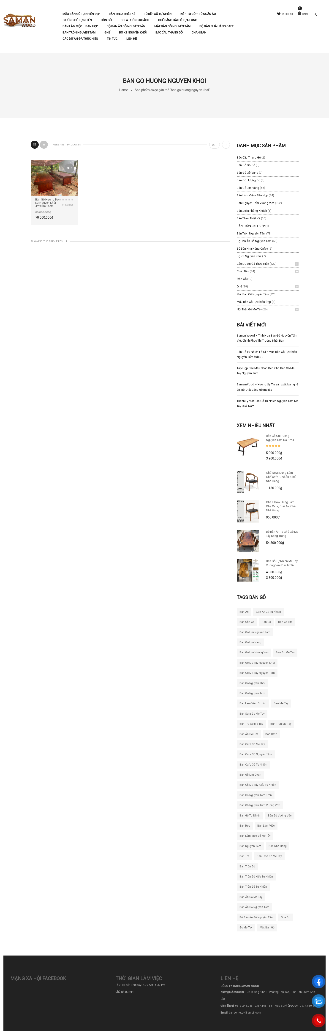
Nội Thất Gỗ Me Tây (249, 309)
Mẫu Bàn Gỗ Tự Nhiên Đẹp (254, 302)
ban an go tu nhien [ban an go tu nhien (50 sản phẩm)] (268, 611)
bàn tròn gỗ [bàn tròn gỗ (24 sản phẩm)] (247, 866)
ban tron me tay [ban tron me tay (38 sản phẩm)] (280, 723)
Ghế (239, 286)
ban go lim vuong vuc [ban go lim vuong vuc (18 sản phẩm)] (254, 652)
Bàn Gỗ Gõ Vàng (247, 172)
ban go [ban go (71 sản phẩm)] (266, 622)
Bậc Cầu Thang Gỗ (249, 157)
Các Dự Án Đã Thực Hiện (253, 263)
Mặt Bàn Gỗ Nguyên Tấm (253, 294)
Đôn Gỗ (242, 279)
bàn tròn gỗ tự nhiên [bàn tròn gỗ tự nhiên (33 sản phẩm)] (253, 886)
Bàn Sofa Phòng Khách (252, 210)
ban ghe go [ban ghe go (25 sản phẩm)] (246, 622)
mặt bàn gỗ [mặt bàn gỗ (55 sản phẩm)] (267, 927)
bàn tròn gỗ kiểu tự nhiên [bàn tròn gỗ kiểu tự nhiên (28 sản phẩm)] (256, 876)
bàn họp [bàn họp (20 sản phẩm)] (244, 825)
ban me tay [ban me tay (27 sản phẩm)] (281, 703)
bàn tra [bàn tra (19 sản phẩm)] (244, 856)
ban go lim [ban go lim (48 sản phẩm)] (285, 622)
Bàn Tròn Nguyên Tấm (251, 233)
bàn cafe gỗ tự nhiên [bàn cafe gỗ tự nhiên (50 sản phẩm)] (253, 764)
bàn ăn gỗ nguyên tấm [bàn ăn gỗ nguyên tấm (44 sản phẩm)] (254, 907)
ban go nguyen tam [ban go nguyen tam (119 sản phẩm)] (252, 693)
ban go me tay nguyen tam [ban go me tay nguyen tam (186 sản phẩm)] (257, 672)
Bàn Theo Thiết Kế (248, 218)
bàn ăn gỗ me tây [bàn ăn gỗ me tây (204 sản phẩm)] (250, 897)
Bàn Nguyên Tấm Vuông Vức (255, 203)
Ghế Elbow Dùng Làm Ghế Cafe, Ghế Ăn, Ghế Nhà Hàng (281, 506)
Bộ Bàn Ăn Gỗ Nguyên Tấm (254, 241)
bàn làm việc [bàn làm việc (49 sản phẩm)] (266, 825)
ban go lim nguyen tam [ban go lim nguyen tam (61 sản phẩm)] (254, 632)
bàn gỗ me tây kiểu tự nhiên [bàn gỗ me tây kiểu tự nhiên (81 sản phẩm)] (257, 784)
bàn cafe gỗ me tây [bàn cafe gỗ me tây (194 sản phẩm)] (252, 744)
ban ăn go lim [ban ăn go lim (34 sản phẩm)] (248, 734)
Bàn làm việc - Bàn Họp (252, 195)
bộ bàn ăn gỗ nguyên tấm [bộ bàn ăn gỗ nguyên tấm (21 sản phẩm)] (256, 917)
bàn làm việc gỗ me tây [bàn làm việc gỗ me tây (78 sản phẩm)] (255, 835)
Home (123, 90)
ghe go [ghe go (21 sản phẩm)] (285, 917)
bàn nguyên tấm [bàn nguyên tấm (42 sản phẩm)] (250, 846)
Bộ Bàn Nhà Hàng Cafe (251, 248)
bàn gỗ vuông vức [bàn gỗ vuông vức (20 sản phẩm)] (280, 815)
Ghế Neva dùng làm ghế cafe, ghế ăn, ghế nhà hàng (281, 477)
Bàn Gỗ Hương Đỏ (248, 180)
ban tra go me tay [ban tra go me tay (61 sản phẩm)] (251, 723)
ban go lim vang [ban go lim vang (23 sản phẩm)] (250, 642)
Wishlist (285, 14)
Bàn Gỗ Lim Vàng (248, 187)
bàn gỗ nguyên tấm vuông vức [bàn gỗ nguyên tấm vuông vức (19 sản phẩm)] (259, 805)
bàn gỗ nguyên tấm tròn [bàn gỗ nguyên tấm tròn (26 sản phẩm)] (255, 795)
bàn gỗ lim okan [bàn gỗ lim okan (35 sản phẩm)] (250, 774)
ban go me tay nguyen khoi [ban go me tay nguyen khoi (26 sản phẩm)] (257, 662)
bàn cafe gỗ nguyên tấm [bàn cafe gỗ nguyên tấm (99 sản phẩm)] (255, 754)
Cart (303, 14)
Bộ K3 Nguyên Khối (249, 256)
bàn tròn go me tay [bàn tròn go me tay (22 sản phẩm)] (269, 856)
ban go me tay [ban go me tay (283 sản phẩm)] (285, 652)
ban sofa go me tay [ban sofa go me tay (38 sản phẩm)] (252, 713)
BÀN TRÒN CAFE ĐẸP (251, 226)
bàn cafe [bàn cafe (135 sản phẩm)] (271, 734)
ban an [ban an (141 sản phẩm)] (244, 611)
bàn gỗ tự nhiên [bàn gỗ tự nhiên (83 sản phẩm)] (250, 815)
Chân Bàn (243, 271)
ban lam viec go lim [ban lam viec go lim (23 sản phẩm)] (252, 703)
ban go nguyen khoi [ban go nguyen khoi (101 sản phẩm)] (252, 683)
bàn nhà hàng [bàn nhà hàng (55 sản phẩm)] (278, 846)
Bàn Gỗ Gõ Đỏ (246, 165)
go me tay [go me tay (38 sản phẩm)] (246, 927)
